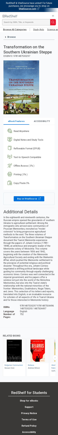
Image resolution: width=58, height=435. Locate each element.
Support (29, 407)
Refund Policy (29, 425)
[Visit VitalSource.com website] (29, 6)
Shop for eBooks (29, 400)
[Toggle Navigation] (53, 16)
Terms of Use (29, 419)
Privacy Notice (29, 413)
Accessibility (29, 432)
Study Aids (38, 29)
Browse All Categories (15, 29)
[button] (28, 131)
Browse (11, 37)
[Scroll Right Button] (55, 357)
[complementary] (29, 352)
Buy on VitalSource (29, 198)
